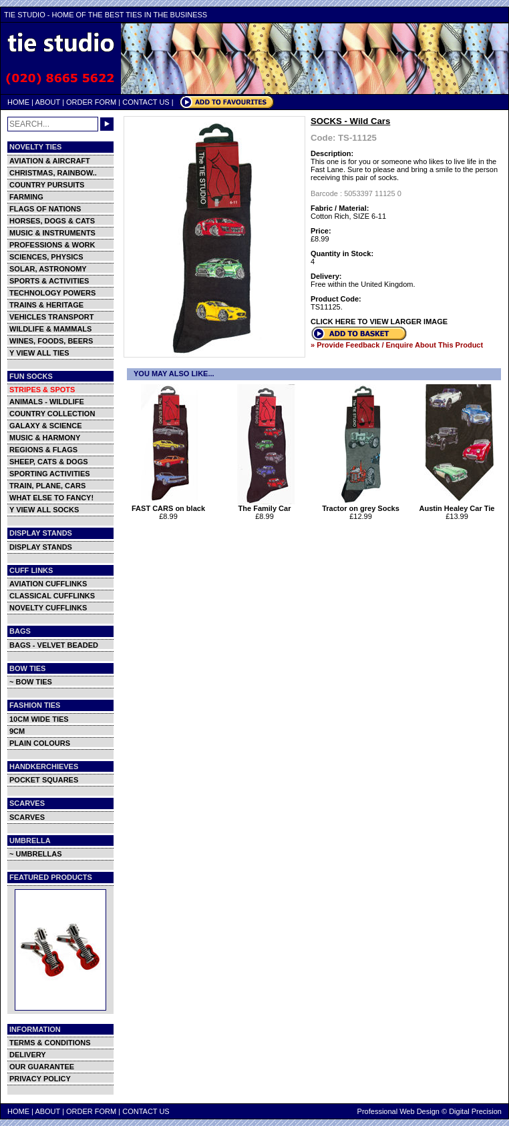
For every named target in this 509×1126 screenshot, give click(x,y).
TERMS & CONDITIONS (50, 1043)
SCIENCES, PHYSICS (46, 257)
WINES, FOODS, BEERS (51, 341)
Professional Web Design (398, 1111)
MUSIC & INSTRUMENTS (52, 233)
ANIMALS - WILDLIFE (46, 402)
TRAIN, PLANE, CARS (47, 486)
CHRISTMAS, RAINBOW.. (53, 173)
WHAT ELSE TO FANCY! (51, 498)
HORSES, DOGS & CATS (52, 221)
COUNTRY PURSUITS (46, 185)
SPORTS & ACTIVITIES (49, 281)
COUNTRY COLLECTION (52, 414)
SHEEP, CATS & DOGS (48, 462)
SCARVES (27, 817)
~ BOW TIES (30, 682)
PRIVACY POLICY (40, 1079)
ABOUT (47, 102)
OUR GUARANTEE (41, 1067)
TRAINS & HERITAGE (46, 305)
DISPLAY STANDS (40, 547)
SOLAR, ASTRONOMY (48, 269)
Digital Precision (475, 1111)
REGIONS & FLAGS (43, 450)
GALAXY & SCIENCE (45, 426)
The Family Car (266, 505)
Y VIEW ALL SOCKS (44, 510)
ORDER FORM (91, 102)
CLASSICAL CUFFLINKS (52, 596)
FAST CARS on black (170, 505)
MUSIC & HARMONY (44, 438)
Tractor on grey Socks (362, 505)
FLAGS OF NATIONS (45, 209)
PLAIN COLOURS (39, 743)
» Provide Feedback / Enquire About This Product (397, 345)
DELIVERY (27, 1055)
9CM (17, 731)
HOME (18, 102)
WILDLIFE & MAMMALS (50, 329)
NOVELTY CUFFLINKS (48, 608)
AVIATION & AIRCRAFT (49, 161)
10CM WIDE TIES (39, 719)
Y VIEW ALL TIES (39, 353)
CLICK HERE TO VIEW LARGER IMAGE (379, 322)
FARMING (26, 197)
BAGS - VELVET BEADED (53, 645)
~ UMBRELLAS (35, 854)
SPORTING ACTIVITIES (49, 474)
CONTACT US (146, 102)
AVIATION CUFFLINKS (48, 584)
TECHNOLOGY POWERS (52, 293)
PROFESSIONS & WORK (52, 245)
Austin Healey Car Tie (458, 505)
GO (107, 124)
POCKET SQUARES (43, 780)
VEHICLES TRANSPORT (51, 317)
